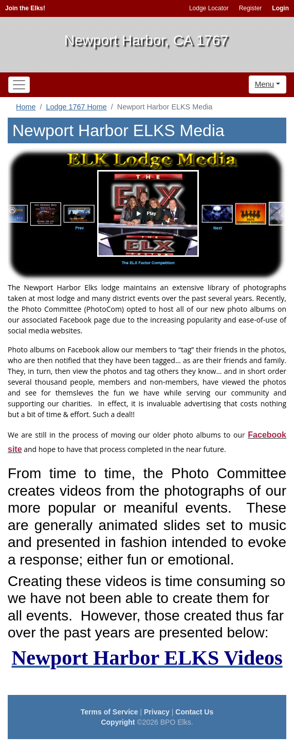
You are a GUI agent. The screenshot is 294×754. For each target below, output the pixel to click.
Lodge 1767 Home (76, 107)
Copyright (118, 722)
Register (250, 8)
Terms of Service (109, 712)
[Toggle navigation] (19, 85)
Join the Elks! (25, 8)
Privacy (157, 712)
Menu (264, 84)
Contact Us (194, 712)
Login (280, 8)
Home (25, 107)
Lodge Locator (209, 8)
